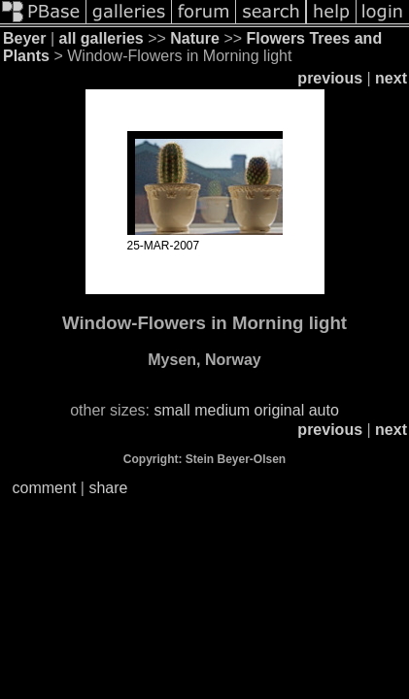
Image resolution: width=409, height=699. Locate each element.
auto (324, 410)
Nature (195, 38)
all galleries (101, 38)
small (171, 410)
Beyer (24, 38)
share (107, 488)
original (280, 410)
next (391, 78)
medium (222, 410)
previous (329, 78)
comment (45, 488)
